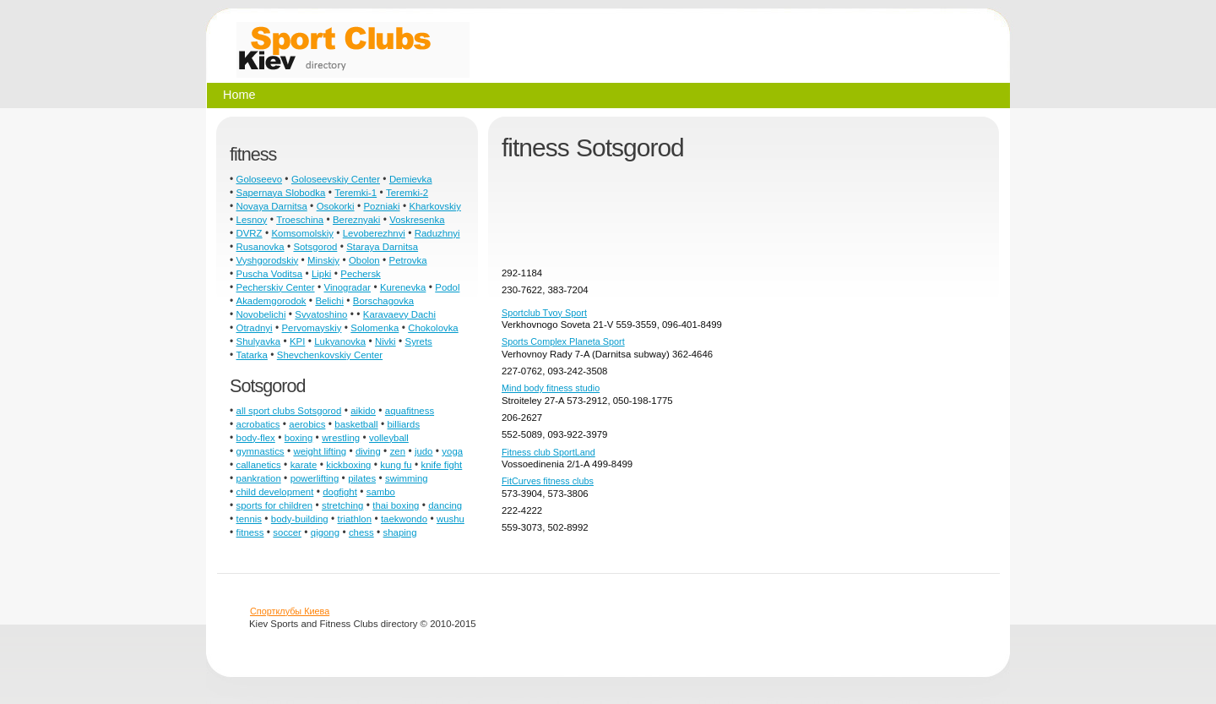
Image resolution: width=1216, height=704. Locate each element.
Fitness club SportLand (548, 452)
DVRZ (249, 233)
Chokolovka (433, 328)
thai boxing (395, 505)
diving (368, 451)
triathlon (355, 519)
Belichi (329, 301)
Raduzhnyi (437, 233)
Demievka (410, 179)
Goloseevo (259, 179)
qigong (325, 532)
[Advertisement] (809, 221)
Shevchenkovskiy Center (330, 355)
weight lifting (319, 451)
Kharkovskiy (434, 206)
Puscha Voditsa (269, 274)
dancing (445, 505)
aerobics (307, 424)
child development (275, 492)
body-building (299, 519)
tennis (249, 519)
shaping (400, 532)
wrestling (341, 438)
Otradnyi (254, 328)
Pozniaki (381, 206)
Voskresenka (416, 220)
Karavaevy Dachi (399, 314)
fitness (250, 532)
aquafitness (409, 411)
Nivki (385, 341)
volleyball (389, 438)
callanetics (258, 465)
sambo (380, 492)
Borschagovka (383, 301)
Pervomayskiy (312, 328)
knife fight (442, 465)
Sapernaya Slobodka (281, 193)
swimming (406, 478)
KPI (297, 341)
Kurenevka (403, 287)
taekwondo (404, 519)
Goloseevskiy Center (335, 179)
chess (361, 532)
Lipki (321, 274)
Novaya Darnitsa (271, 206)
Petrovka (408, 260)
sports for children (274, 505)
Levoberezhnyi (374, 233)
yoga (452, 451)
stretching (342, 505)
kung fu (395, 465)
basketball (355, 424)
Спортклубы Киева (289, 611)
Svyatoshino (321, 314)
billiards (404, 424)
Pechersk (360, 274)
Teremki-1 (355, 193)
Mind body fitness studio (551, 388)
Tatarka (252, 355)
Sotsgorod (315, 247)
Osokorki (336, 206)
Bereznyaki (356, 220)
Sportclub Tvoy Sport (544, 313)
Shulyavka (258, 341)
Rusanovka (260, 247)
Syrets (418, 341)
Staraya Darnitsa (382, 247)
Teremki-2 (407, 193)
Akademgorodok (271, 301)
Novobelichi (261, 314)
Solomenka (374, 328)
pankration (258, 478)
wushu (450, 519)
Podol (447, 287)
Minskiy (323, 260)
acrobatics (258, 424)
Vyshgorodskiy (267, 260)
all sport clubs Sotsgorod (289, 411)
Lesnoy (252, 220)
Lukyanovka (340, 341)
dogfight (340, 492)
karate (304, 465)
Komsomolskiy (302, 233)
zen (397, 451)
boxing (299, 438)
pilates (362, 478)
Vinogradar (348, 287)
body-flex (255, 438)
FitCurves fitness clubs (548, 481)
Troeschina (299, 220)
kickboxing (348, 465)
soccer (287, 532)
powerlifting (314, 478)
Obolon (364, 260)
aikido (363, 411)
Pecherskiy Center (275, 287)
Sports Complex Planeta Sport (563, 341)
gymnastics (260, 451)
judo (424, 451)
